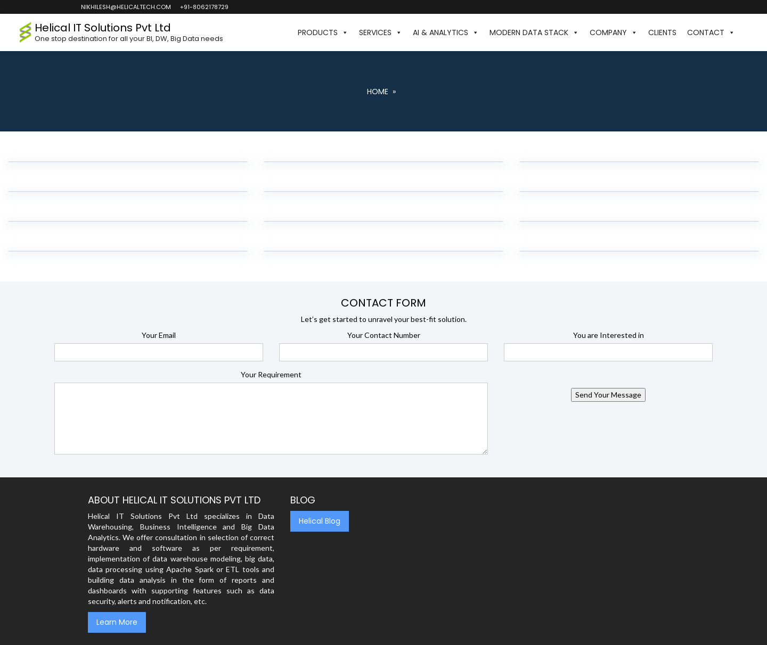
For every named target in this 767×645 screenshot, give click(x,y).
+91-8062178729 (204, 7)
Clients (662, 32)
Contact (711, 32)
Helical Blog (319, 521)
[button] (745, 32)
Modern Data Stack (534, 32)
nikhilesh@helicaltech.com (125, 7)
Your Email (159, 335)
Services (380, 32)
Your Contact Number (383, 335)
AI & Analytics (446, 32)
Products (323, 32)
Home (377, 91)
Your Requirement (271, 374)
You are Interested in (608, 335)
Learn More (116, 622)
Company (614, 32)
